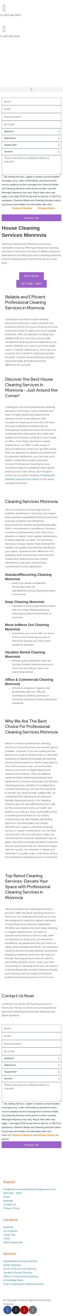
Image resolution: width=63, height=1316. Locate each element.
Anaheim (8, 1227)
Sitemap (8, 1200)
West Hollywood (12, 1242)
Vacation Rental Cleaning (17, 1272)
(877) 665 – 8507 (12, 1193)
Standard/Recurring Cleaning (20, 1261)
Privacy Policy (46, 208)
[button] (31, 89)
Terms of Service (22, 208)
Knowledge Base (13, 1280)
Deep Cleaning (12, 1265)
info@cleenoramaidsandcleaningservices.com (29, 1189)
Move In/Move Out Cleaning (19, 1268)
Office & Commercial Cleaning (20, 1276)
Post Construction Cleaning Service (23, 1284)
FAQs (6, 1196)
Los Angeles (10, 1231)
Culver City (9, 1234)
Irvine (6, 1238)
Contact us (9, 1204)
